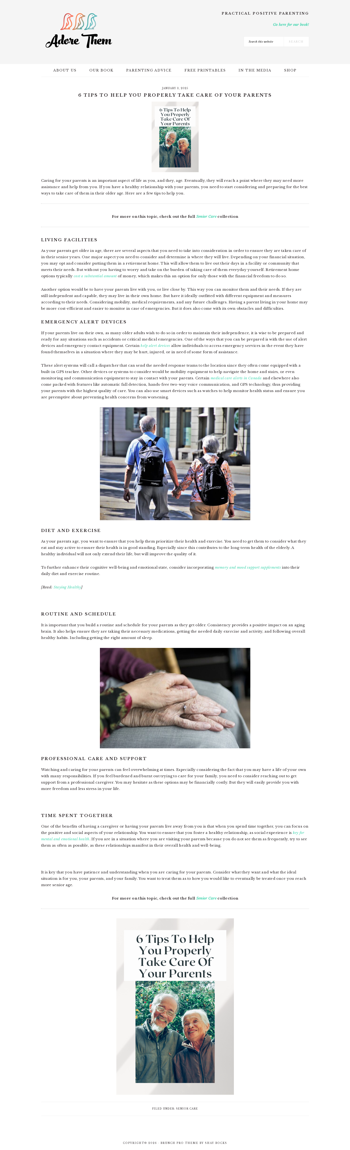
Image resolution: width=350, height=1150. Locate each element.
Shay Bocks (216, 1143)
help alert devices (155, 345)
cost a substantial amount (95, 276)
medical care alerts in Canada (236, 378)
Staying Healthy (67, 587)
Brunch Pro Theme (179, 1143)
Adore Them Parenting (78, 30)
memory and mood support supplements (248, 567)
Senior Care (206, 216)
